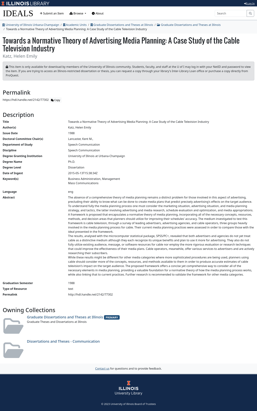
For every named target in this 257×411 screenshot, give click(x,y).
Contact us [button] (102, 368)
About (98, 13)
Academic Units (75, 25)
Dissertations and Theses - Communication (63, 341)
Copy (55, 100)
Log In (249, 3)
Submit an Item (52, 13)
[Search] (231, 13)
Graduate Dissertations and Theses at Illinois (122, 25)
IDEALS (18, 13)
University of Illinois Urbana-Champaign (30, 25)
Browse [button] (77, 13)
